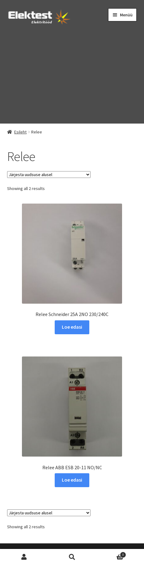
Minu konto (24, 557)
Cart (111, 554)
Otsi (72, 557)
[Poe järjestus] (49, 174)
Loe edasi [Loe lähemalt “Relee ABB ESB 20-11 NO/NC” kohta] (72, 480)
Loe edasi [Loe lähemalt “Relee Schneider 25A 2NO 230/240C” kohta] (72, 327)
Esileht (20, 132)
